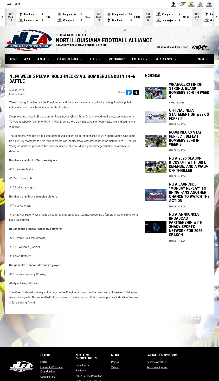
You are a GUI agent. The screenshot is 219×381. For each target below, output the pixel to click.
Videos (115, 367)
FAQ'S (43, 362)
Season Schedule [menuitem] (70, 59)
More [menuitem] (203, 59)
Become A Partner (157, 362)
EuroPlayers (82, 365)
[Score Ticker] (109, 17)
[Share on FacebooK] (129, 92)
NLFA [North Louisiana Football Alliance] (13, 4)
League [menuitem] (43, 59)
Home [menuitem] (13, 59)
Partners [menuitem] (140, 59)
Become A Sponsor (157, 367)
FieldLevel (81, 370)
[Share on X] (136, 92)
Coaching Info (47, 376)
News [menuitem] (27, 59)
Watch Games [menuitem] (118, 59)
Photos (115, 362)
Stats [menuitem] (96, 59)
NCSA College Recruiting (89, 376)
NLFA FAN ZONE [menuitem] (166, 59)
